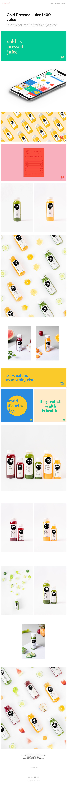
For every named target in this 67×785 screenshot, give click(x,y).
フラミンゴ (6, 3)
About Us (57, 3)
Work (52, 3)
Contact (63, 3)
